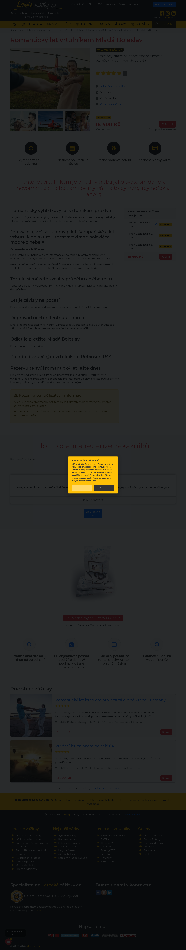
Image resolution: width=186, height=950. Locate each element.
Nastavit (82, 488)
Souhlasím (104, 488)
